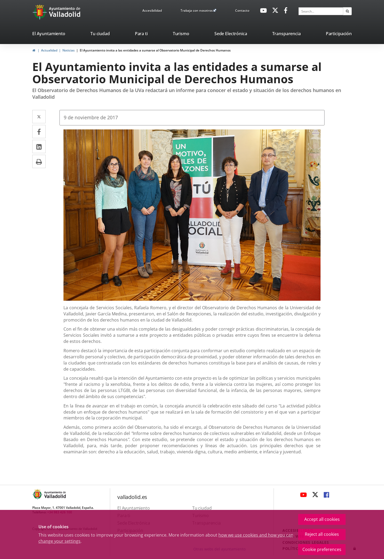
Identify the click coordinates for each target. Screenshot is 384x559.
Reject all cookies (322, 534)
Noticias (68, 50)
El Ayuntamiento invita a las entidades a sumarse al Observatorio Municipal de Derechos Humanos (155, 50)
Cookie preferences (321, 549)
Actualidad (49, 50)
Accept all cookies (322, 519)
